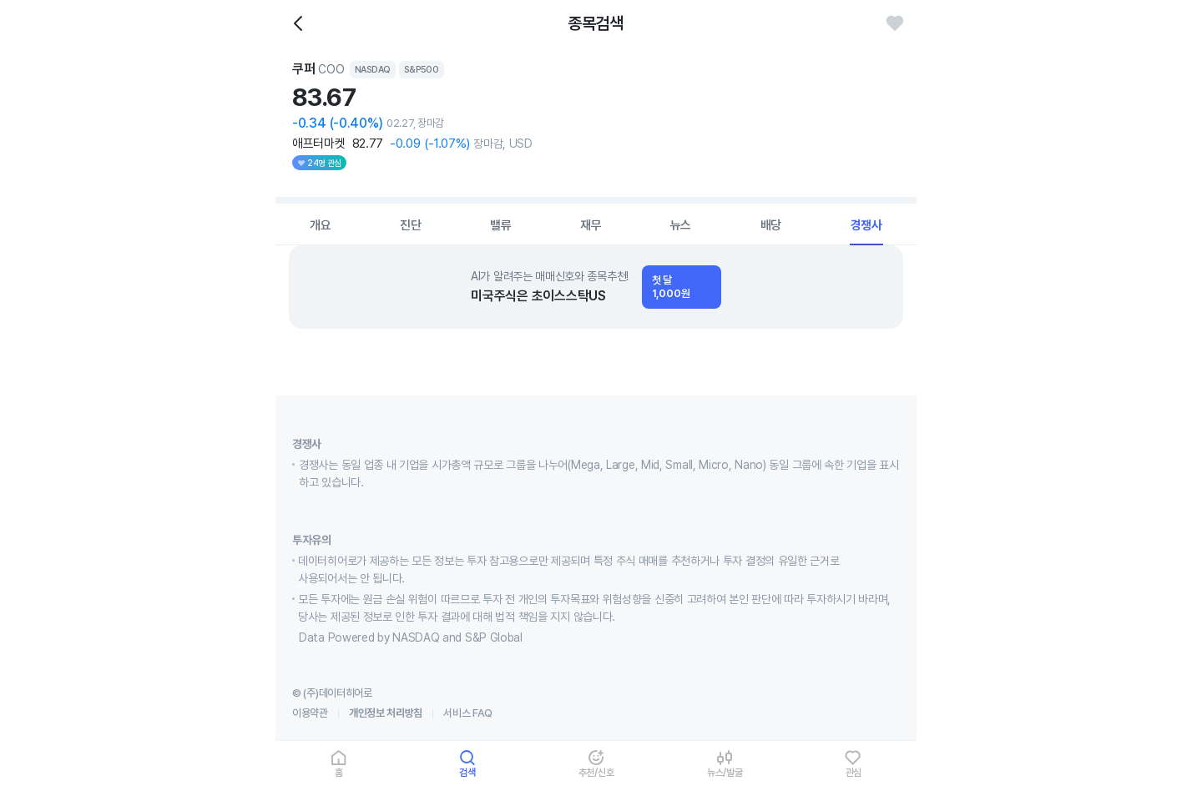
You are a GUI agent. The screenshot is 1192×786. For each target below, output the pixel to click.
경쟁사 (866, 225)
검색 (467, 772)
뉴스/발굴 (725, 772)
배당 (771, 225)
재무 (591, 225)
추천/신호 (596, 772)
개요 (320, 225)
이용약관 (310, 713)
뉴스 (681, 225)
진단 (411, 225)
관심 (854, 772)
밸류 (501, 225)
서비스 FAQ (467, 713)
